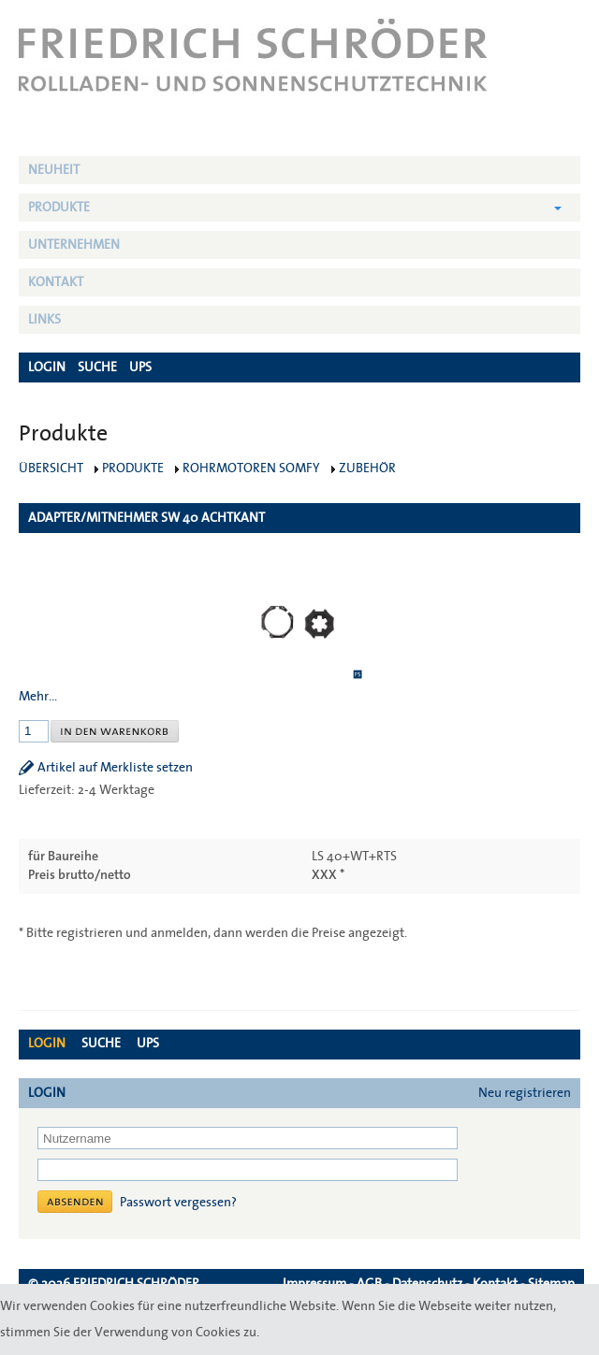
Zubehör (367, 468)
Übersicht (51, 468)
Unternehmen (74, 245)
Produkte (59, 207)
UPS (148, 1043)
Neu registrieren (524, 1093)
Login (47, 1043)
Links (44, 319)
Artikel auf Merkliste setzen (115, 767)
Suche (101, 1043)
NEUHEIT (54, 170)
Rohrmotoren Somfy (251, 468)
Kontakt (55, 282)
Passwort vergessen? (178, 1202)
